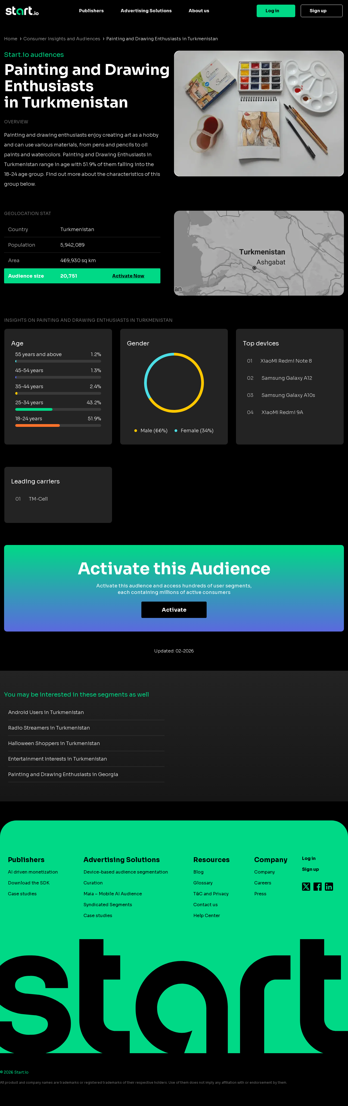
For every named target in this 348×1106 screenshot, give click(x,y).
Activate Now (128, 276)
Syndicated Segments (107, 905)
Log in (272, 11)
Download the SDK (28, 883)
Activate (174, 609)
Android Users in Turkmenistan (46, 712)
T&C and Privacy (211, 894)
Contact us (205, 905)
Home (10, 39)
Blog (198, 872)
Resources (211, 860)
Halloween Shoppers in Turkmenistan (54, 743)
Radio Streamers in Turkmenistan (49, 728)
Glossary (203, 883)
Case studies (22, 894)
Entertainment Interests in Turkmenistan (57, 759)
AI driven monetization (33, 872)
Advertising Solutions (146, 11)
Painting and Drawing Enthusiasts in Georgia (63, 774)
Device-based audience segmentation (125, 872)
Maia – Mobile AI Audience (112, 894)
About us (199, 11)
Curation (93, 883)
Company (268, 860)
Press (260, 894)
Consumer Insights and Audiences (61, 39)
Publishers (91, 11)
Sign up (318, 11)
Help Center (206, 915)
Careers (262, 883)
